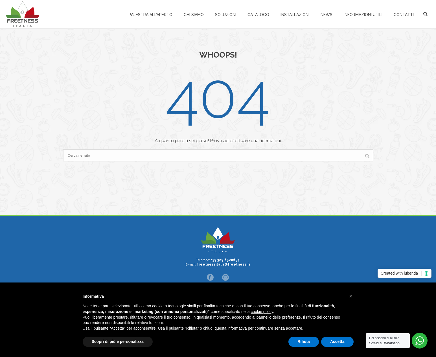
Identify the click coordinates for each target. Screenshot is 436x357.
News (326, 14)
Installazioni (295, 14)
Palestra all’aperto (150, 14)
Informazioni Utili (363, 14)
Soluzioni (225, 14)
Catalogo (258, 14)
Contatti (404, 14)
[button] (350, 296)
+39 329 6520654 (225, 260)
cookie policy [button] (262, 311)
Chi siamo (194, 14)
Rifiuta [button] (303, 341)
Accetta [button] (337, 341)
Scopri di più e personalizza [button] (118, 341)
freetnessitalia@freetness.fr (223, 264)
